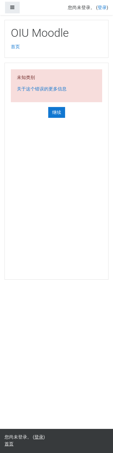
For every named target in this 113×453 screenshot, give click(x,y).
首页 (15, 46)
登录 (102, 7)
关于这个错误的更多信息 (42, 89)
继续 (56, 112)
